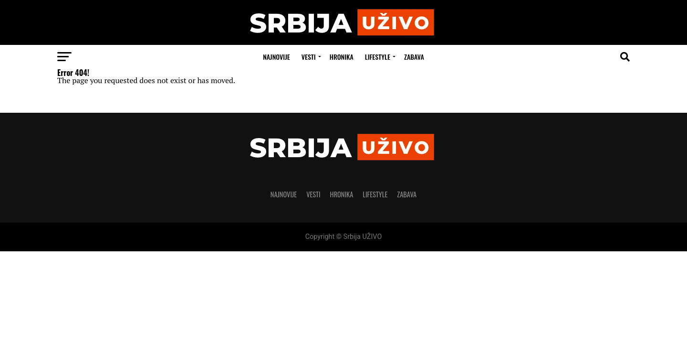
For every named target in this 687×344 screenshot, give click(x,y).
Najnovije (276, 57)
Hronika (342, 57)
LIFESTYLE (377, 57)
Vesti (309, 57)
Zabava (414, 57)
